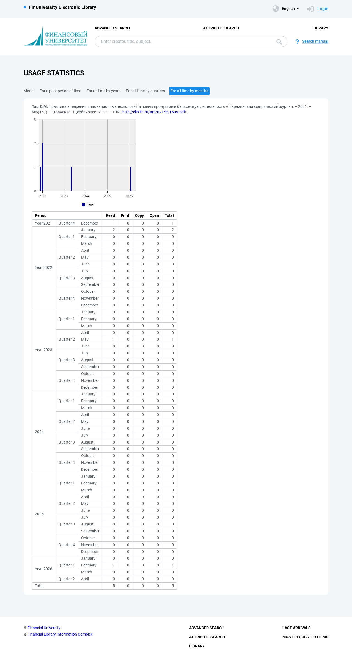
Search (279, 42)
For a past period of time (60, 91)
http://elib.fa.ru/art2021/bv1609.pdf (153, 112)
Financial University (44, 628)
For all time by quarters (145, 91)
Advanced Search (112, 28)
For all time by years (103, 91)
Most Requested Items (305, 637)
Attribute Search (221, 28)
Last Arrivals (296, 628)
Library (320, 28)
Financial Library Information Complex (60, 634)
